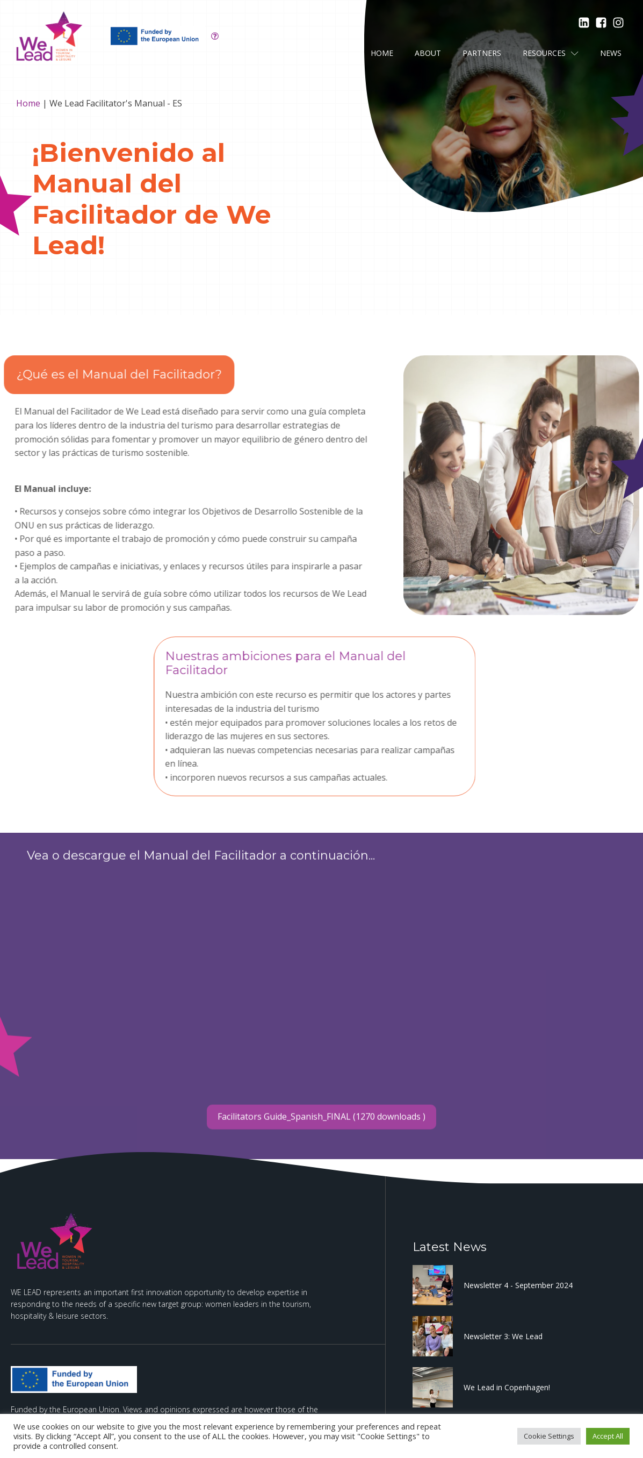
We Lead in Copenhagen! (507, 1387)
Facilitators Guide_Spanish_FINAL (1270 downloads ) (321, 1143)
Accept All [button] (608, 1436)
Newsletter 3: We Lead (503, 1336)
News (611, 53)
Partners (482, 53)
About (428, 53)
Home (382, 53)
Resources (551, 53)
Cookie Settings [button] (549, 1436)
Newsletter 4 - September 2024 (518, 1285)
